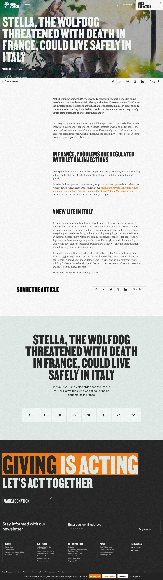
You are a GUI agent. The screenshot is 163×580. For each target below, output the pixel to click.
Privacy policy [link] (135, 576)
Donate (71, 547)
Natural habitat (42, 561)
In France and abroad (13, 555)
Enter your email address (84, 525)
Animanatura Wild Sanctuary (116, 187)
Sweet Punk (148, 572)
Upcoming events (106, 552)
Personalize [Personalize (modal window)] (123, 576)
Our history (9, 550)
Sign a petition (73, 561)
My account (127, 5)
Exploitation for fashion (45, 553)
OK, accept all (95, 576)
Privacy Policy (21, 572)
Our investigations (107, 550)
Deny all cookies (109, 576)
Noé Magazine (105, 555)
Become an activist (75, 553)
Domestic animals (43, 558)
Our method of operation (14, 552)
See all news (10, 81)
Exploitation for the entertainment (44, 548)
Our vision (9, 547)
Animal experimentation (46, 551)
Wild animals (42, 556)
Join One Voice (74, 556)
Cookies (61, 572)
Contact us (49, 572)
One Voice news (106, 547)
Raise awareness (74, 558)
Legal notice (7, 572)
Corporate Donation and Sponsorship (77, 550)
